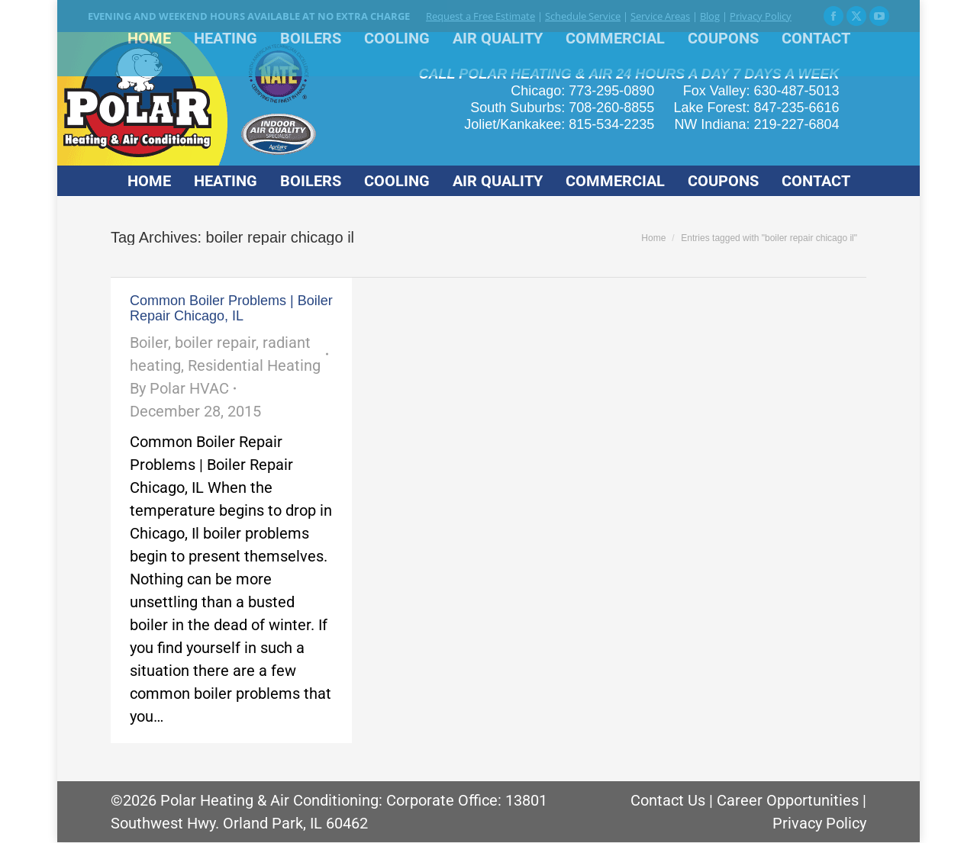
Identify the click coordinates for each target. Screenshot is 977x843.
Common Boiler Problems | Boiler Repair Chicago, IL (231, 308)
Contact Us (667, 800)
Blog (710, 16)
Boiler (149, 342)
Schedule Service (583, 16)
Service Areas (660, 16)
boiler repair (215, 342)
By (179, 388)
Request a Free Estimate (480, 16)
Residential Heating (254, 365)
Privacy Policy (761, 16)
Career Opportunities (788, 800)
